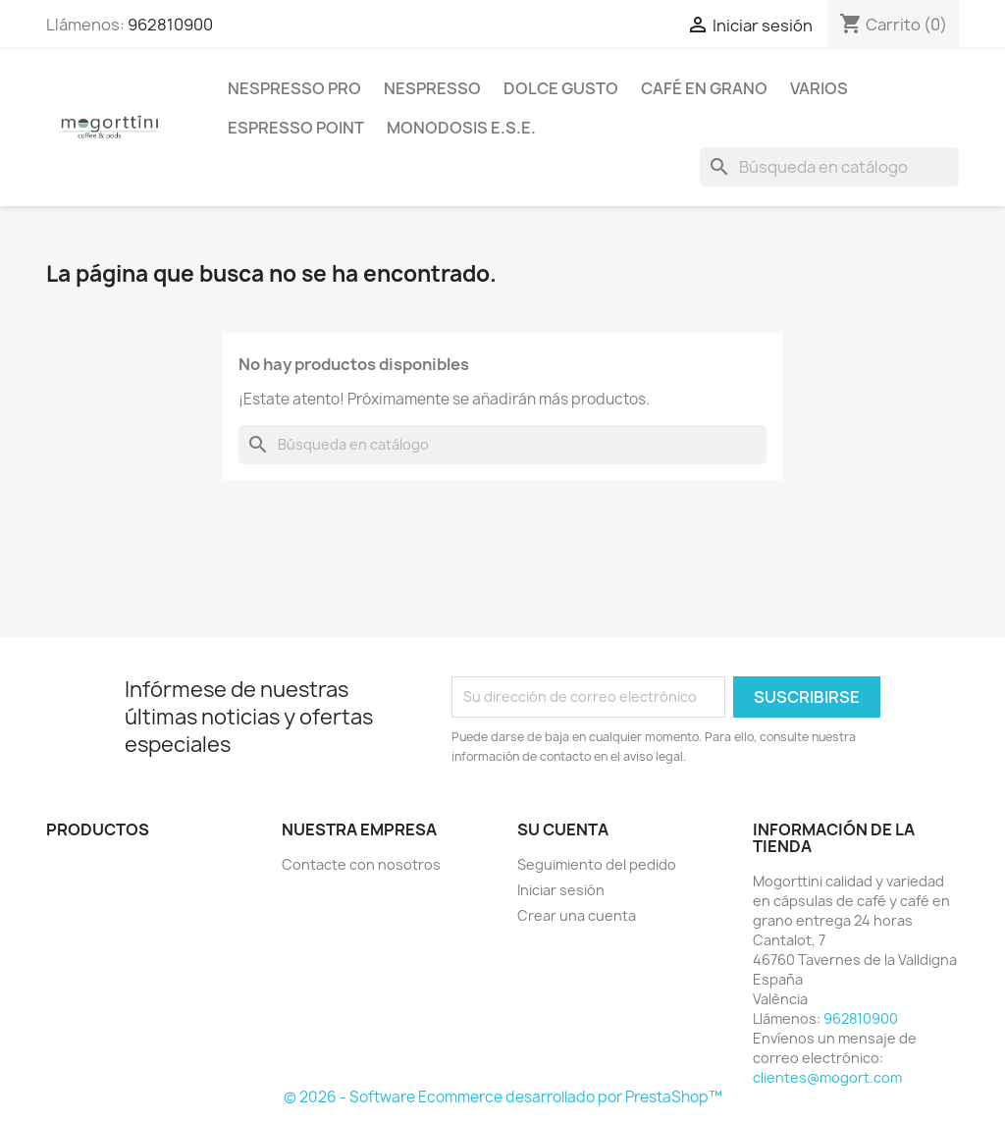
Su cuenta (562, 829)
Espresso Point (296, 127)
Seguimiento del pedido (596, 864)
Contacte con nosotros (361, 864)
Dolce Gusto (560, 88)
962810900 (170, 24)
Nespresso (432, 88)
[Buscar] (829, 167)
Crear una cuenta (576, 915)
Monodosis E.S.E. (461, 127)
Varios (819, 88)
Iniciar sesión (561, 890)
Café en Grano (704, 88)
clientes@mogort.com (827, 1077)
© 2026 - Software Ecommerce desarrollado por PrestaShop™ (503, 1097)
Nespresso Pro (294, 88)
